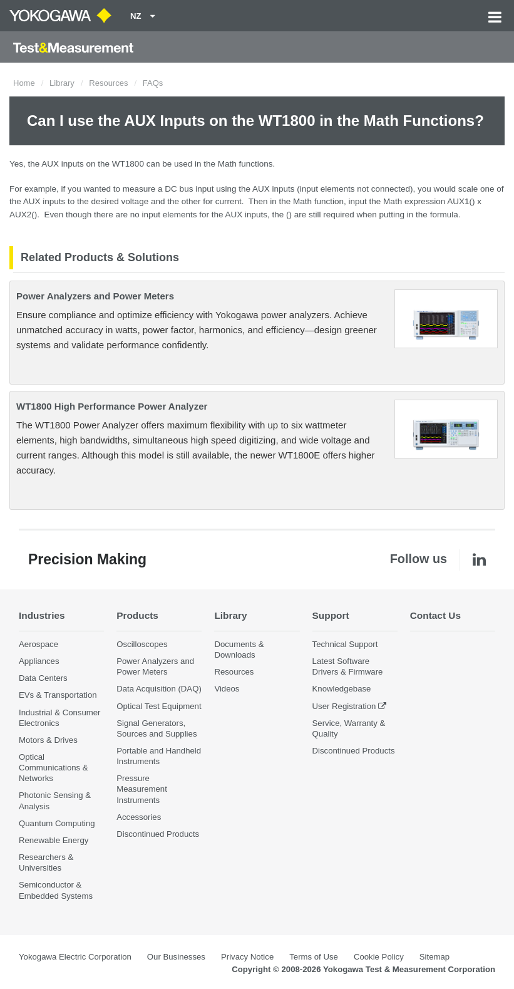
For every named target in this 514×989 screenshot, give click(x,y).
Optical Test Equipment (158, 706)
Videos (226, 688)
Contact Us (435, 615)
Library (62, 83)
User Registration (344, 706)
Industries (42, 615)
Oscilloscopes (141, 644)
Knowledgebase (341, 688)
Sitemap (434, 956)
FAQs (153, 83)
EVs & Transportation (58, 695)
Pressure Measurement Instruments (141, 789)
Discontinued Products (157, 834)
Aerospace (38, 644)
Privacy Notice (247, 956)
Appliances (39, 661)
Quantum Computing (57, 823)
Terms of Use (313, 956)
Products (137, 615)
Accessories (138, 817)
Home (24, 83)
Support (330, 615)
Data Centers (43, 678)
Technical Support (345, 644)
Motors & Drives (48, 740)
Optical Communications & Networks (53, 767)
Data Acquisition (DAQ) (159, 688)
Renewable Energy (53, 840)
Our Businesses (176, 956)
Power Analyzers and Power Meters (95, 296)
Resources (108, 83)
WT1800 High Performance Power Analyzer (111, 406)
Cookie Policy (379, 956)
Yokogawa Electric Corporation (75, 956)
